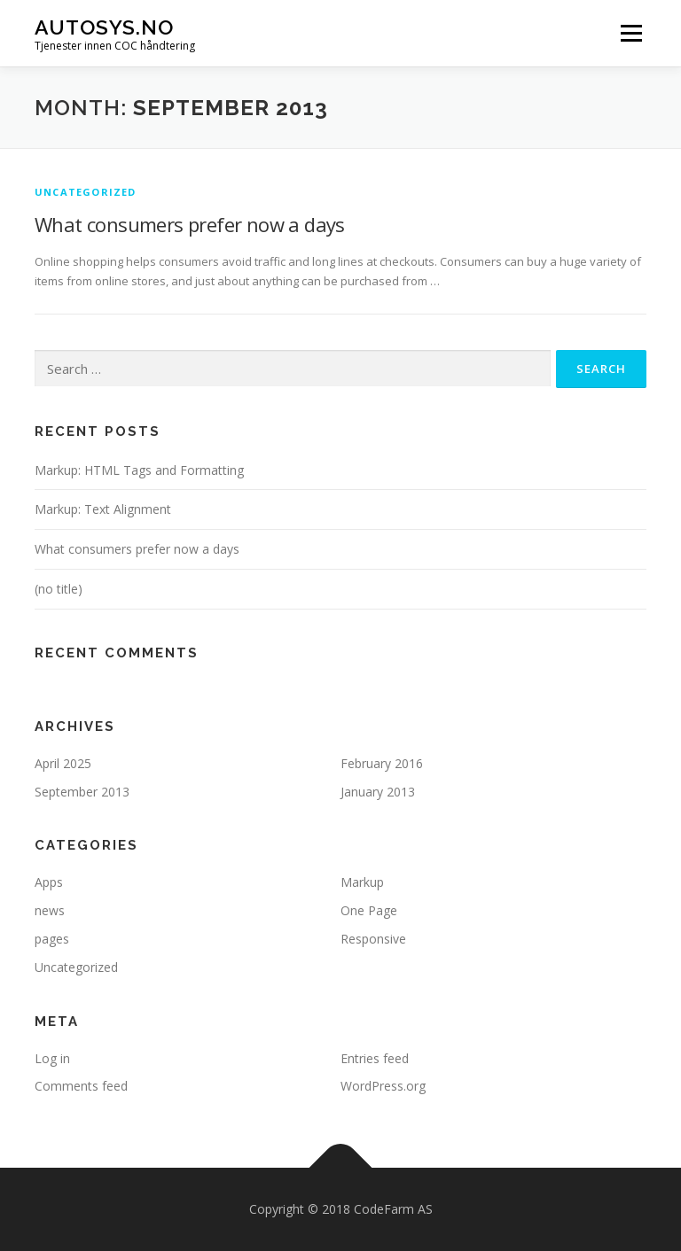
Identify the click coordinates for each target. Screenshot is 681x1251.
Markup (362, 882)
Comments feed (81, 1085)
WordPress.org (383, 1085)
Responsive (373, 938)
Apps (49, 882)
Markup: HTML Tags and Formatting (139, 470)
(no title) (58, 588)
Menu (630, 33)
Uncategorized (86, 191)
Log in (52, 1058)
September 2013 (82, 791)
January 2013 (377, 791)
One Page (368, 910)
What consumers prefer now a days (190, 224)
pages (52, 938)
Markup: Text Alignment (103, 509)
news (50, 910)
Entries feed (374, 1058)
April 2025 (63, 763)
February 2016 (381, 763)
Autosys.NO (104, 27)
